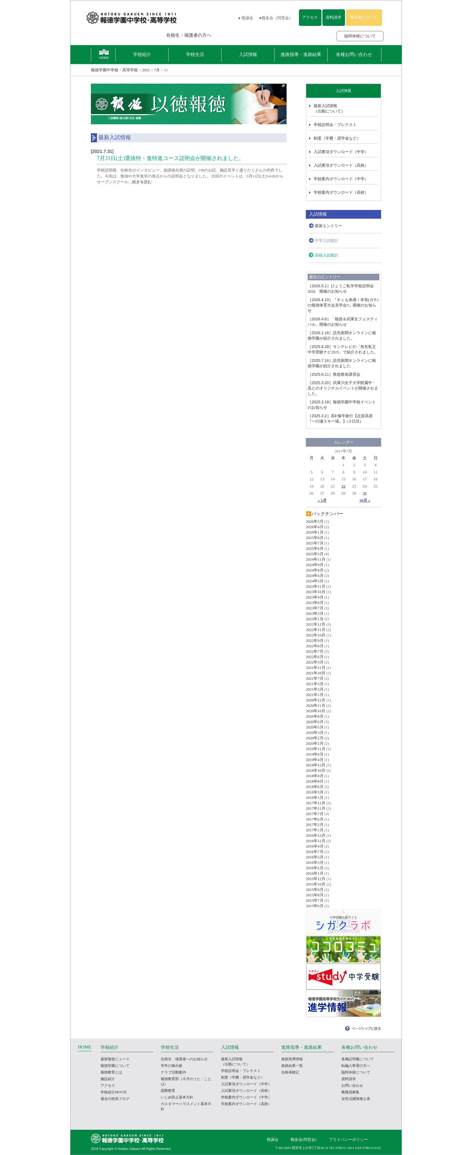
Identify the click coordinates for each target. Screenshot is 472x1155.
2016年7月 (315, 851)
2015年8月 (315, 895)
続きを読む (142, 182)
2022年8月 (315, 646)
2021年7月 (315, 678)
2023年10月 (315, 592)
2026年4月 (315, 527)
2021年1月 (315, 694)
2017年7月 (315, 814)
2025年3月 (315, 554)
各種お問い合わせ (354, 54)
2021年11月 (315, 667)
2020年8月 (315, 716)
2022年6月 (315, 656)
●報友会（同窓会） (276, 18)
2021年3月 (315, 684)
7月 (157, 70)
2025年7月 (315, 543)
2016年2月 (315, 868)
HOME (84, 1047)
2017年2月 (315, 824)
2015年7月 (315, 900)
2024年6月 (315, 575)
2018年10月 (315, 770)
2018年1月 (315, 797)
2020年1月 (315, 743)
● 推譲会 (245, 18)
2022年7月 (315, 651)
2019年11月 (315, 749)
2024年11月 (315, 559)
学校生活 (195, 54)
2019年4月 (315, 759)
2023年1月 (315, 619)
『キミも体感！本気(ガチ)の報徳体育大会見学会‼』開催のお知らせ (343, 305)
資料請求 (333, 17)
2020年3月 (315, 732)
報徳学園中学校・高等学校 (114, 70)
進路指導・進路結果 (301, 54)
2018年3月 (315, 792)
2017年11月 (315, 808)
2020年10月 (315, 711)
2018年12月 (315, 765)
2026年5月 (315, 521)
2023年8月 (315, 602)
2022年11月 (315, 629)
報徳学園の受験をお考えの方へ (120, 35)
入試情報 (248, 54)
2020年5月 (315, 727)
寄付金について (363, 17)
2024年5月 (315, 581)
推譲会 (272, 1139)
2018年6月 (315, 786)
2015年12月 (315, 878)
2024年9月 (315, 564)
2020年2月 (315, 738)
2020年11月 (315, 705)
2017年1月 (315, 830)
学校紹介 (142, 54)
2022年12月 (315, 624)
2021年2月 (315, 689)
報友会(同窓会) (303, 1139)
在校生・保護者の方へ (188, 35)
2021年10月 (315, 673)
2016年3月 (315, 862)
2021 (146, 70)
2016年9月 (315, 846)
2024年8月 (315, 570)
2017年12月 (315, 803)
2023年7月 (315, 608)
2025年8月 (315, 537)
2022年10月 (315, 635)
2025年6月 (315, 548)
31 (365, 493)
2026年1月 (315, 532)
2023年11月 (315, 586)
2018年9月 (315, 776)
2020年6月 (315, 721)
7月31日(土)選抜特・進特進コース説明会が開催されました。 (170, 158)
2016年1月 (315, 873)
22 (343, 486)
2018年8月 (315, 781)
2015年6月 (315, 906)
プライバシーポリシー (348, 1139)
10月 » (364, 500)
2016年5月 (315, 857)
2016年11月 (315, 841)
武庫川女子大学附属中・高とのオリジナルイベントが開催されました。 (343, 388)
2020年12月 (315, 700)
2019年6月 (315, 754)
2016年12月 (315, 835)
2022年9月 (315, 640)
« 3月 (322, 500)
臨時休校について (360, 36)
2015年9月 (315, 889)
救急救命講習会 (334, 374)
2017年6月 (315, 819)
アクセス (310, 17)
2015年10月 (315, 884)
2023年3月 (315, 613)
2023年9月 (315, 597)
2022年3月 (315, 662)
